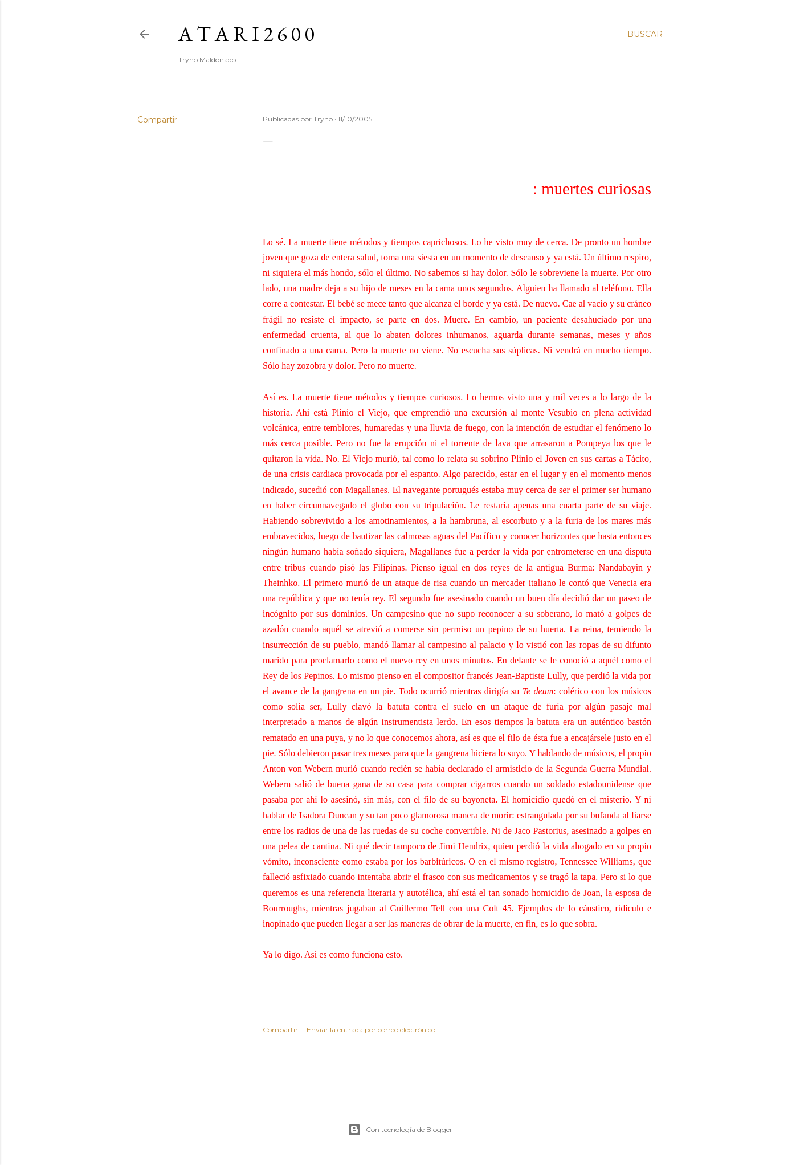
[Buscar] (645, 34)
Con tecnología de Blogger (400, 1130)
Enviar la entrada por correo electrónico (371, 1029)
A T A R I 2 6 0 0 (246, 34)
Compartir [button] (157, 120)
